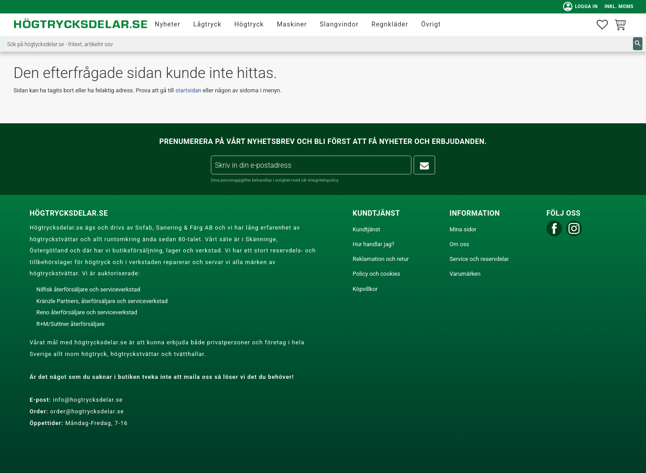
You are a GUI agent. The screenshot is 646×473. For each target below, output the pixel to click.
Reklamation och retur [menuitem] (381, 259)
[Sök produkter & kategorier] (318, 43)
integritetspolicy (323, 180)
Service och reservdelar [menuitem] (479, 259)
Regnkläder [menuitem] (389, 24)
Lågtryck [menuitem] (207, 24)
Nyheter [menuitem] (167, 24)
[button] (602, 24)
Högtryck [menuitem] (249, 24)
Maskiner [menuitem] (292, 24)
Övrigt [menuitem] (431, 24)
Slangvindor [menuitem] (339, 24)
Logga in (579, 7)
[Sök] (637, 43)
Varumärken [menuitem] (465, 273)
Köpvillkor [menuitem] (365, 289)
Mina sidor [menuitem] (463, 229)
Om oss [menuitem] (459, 244)
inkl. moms (618, 6)
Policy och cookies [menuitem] (376, 273)
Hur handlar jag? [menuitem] (373, 244)
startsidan (188, 90)
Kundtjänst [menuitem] (366, 229)
